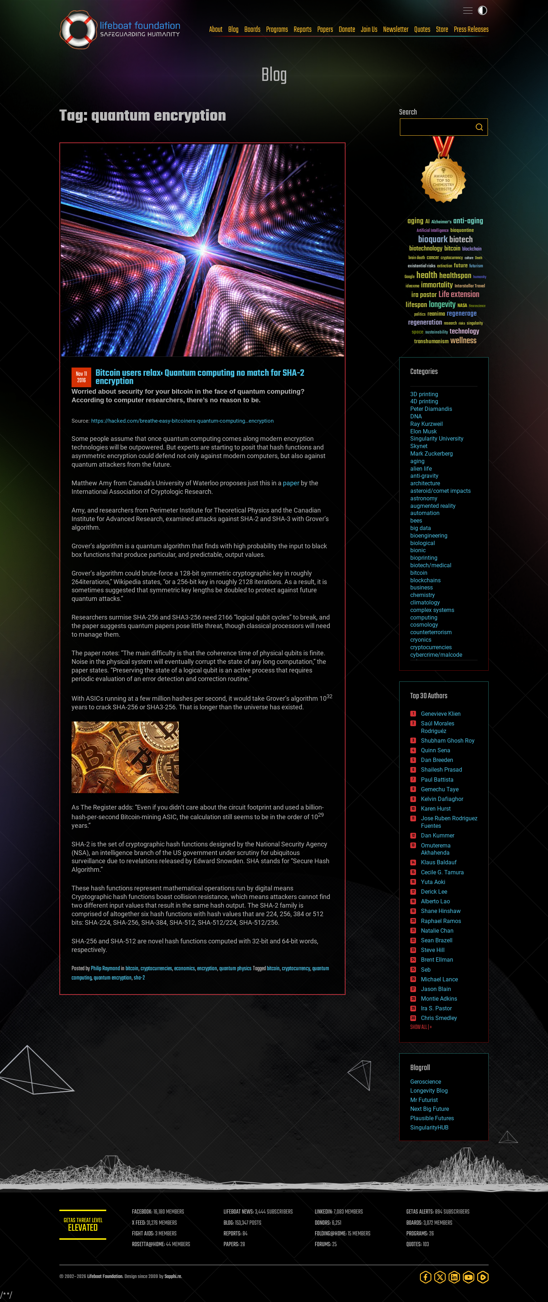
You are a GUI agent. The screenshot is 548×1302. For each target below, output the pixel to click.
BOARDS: (415, 1223)
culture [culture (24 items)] (469, 258)
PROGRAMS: (418, 1234)
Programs (277, 29)
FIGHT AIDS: (146, 1234)
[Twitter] (440, 1277)
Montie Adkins (439, 998)
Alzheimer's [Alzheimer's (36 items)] (441, 222)
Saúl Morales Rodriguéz (437, 727)
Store (442, 29)
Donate (347, 29)
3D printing (424, 394)
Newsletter (395, 29)
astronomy (423, 498)
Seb (426, 969)
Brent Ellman (437, 959)
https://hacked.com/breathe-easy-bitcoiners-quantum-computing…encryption (182, 421)
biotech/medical (430, 565)
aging (417, 461)
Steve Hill (433, 950)
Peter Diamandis (431, 408)
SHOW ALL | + (421, 1027)
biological (422, 543)
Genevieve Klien (441, 713)
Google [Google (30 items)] (410, 277)
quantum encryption (113, 978)
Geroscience (425, 1081)
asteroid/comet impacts (440, 490)
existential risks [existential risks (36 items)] (421, 266)
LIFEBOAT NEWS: (241, 1212)
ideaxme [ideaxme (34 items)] (412, 286)
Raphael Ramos (441, 921)
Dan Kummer (437, 835)
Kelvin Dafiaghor (442, 799)
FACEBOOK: (145, 1212)
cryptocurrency (296, 968)
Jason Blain (436, 989)
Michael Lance (439, 979)
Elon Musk (423, 431)
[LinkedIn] (454, 1277)
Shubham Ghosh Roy (448, 740)
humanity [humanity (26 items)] (479, 277)
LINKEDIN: (325, 1212)
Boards (252, 29)
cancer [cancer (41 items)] (433, 258)
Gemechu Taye (440, 789)
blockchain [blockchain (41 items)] (471, 249)
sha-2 (139, 978)
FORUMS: (325, 1244)
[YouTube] (468, 1277)
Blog (233, 29)
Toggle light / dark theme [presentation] (482, 10)
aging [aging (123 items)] (415, 221)
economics (184, 968)
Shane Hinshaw (441, 911)
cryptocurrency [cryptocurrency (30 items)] (452, 258)
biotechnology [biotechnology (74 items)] (425, 249)
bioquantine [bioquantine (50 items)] (462, 230)
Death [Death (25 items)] (478, 258)
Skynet (418, 446)
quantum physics (235, 968)
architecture (425, 483)
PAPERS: (233, 1244)
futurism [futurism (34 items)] (476, 266)
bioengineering (428, 535)
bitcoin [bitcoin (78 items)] (452, 249)
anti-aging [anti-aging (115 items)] (468, 221)
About (215, 29)
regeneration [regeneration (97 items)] (425, 323)
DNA (416, 416)
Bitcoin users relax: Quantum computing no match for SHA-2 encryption (200, 377)
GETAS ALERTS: (421, 1212)
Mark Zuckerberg (431, 453)
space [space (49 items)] (418, 332)
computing (423, 617)
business (421, 587)
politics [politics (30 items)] (420, 314)
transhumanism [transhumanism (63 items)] (431, 341)
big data (420, 528)
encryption (207, 968)
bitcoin (132, 968)
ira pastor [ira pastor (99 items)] (424, 295)
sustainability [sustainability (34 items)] (436, 332)
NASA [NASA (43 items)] (462, 306)
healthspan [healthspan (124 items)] (455, 276)
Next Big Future (429, 1109)
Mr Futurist (424, 1100)
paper (291, 483)
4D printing (424, 401)
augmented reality (433, 505)
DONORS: (325, 1223)
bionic (418, 550)
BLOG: (231, 1223)
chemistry (422, 595)
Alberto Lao (435, 901)
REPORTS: (235, 1234)
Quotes (422, 29)
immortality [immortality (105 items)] (437, 285)
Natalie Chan (437, 930)
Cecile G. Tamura (442, 872)
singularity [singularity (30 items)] (475, 323)
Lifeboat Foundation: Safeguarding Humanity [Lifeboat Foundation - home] (120, 29)
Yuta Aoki (433, 882)
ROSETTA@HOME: (151, 1244)
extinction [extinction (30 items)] (444, 266)
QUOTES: (414, 1244)
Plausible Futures (432, 1118)
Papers (325, 29)
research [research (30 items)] (450, 323)
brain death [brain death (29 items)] (416, 258)
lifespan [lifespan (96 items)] (416, 305)
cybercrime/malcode (436, 654)
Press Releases (471, 29)
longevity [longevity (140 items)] (442, 305)
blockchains (425, 580)
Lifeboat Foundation (104, 1277)
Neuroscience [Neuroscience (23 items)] (477, 307)
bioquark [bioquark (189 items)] (432, 240)
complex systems (432, 610)
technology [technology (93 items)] (464, 332)
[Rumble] (483, 1277)
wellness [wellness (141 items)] (463, 341)
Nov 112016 (81, 377)
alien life (421, 468)
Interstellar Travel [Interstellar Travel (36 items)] (470, 286)
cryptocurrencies (156, 968)
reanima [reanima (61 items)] (436, 314)
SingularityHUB (429, 1127)
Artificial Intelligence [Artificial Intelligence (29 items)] (433, 231)
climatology (425, 602)
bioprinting (423, 557)
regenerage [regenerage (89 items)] (462, 314)
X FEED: (142, 1223)
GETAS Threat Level (84, 1226)
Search (479, 127)
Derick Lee (434, 891)
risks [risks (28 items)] (462, 323)
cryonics (420, 639)
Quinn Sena (435, 750)
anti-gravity (424, 475)
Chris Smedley (439, 1018)
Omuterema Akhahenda (436, 849)
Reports (303, 29)
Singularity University (437, 438)
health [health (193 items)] (426, 276)
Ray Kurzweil (426, 424)
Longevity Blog (429, 1090)
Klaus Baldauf (439, 862)
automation (425, 513)
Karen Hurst (436, 808)
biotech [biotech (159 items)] (461, 240)
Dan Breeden (437, 760)
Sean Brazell (436, 940)
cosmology (424, 624)
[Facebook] (425, 1277)
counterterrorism (431, 632)
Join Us (369, 29)
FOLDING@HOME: (332, 1234)
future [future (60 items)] (461, 265)
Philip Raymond (105, 968)
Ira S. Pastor (436, 1008)
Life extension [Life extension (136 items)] (459, 295)
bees (416, 520)
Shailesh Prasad (441, 769)
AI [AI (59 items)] (427, 222)
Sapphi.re (173, 1277)
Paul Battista (437, 779)
